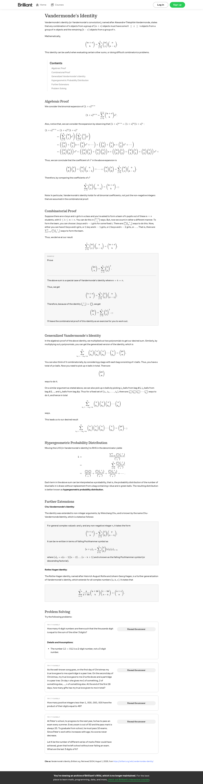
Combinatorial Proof (60, 72)
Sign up (177, 4)
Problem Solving (58, 88)
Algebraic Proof (58, 68)
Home (41, 4)
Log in (160, 4)
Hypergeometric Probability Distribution (70, 80)
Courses (57, 4)
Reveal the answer (136, 629)
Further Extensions (60, 84)
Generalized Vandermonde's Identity (68, 76)
